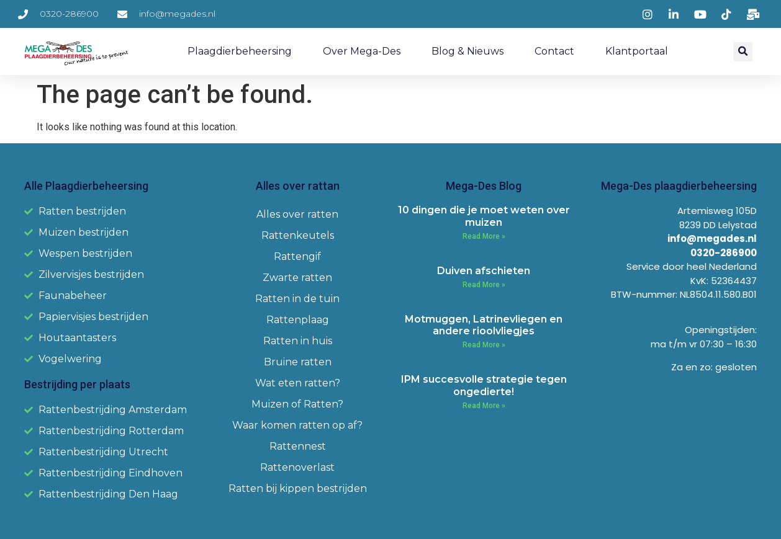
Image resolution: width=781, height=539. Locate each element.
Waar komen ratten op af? (297, 425)
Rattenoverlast (297, 467)
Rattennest (297, 446)
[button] (742, 51)
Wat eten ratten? (297, 383)
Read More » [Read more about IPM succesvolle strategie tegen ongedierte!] (484, 405)
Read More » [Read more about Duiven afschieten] (484, 284)
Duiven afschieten (483, 271)
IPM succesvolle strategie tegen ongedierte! (484, 385)
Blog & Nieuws (467, 51)
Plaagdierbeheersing (239, 51)
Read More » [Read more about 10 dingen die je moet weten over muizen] (484, 236)
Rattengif (297, 256)
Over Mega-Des (361, 51)
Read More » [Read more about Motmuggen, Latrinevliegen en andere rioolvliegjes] (484, 345)
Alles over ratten (297, 214)
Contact (554, 51)
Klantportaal (636, 51)
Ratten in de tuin (297, 299)
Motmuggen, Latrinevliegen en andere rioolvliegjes (483, 325)
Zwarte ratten (297, 277)
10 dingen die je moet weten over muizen (484, 216)
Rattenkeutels (297, 235)
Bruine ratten (298, 362)
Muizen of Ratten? (297, 404)
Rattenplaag (297, 320)
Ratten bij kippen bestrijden (297, 488)
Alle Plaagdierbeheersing (86, 185)
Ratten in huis (297, 341)
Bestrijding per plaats (77, 384)
